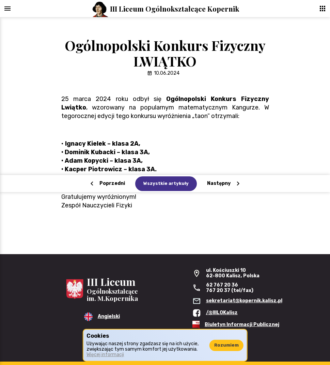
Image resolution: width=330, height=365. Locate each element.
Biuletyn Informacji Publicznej (242, 324)
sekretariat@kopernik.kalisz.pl (244, 301)
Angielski (109, 316)
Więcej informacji (105, 354)
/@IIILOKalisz (222, 313)
